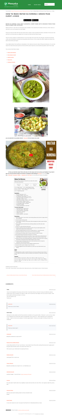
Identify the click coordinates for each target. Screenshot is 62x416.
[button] (41, 189)
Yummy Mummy (10, 363)
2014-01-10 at (52, 354)
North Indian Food (20, 268)
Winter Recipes (44, 268)
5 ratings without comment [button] (23, 410)
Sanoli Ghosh (9, 400)
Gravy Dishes (13, 268)
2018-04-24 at (52, 289)
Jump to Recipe (27, 20)
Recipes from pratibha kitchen (13, 342)
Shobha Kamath (10, 354)
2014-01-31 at (52, 334)
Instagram (23, 175)
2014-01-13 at (52, 342)
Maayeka (26, 138)
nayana (8, 380)
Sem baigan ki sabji (12, 54)
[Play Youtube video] (31, 155)
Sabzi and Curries (28, 268)
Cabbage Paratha (11, 62)
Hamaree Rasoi (10, 390)
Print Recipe (35, 20)
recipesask (9, 334)
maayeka (39, 173)
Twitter (18, 175)
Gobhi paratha (11, 57)
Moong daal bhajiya (12, 52)
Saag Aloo (10, 59)
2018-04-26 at (52, 304)
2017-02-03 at (52, 325)
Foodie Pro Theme (39, 413)
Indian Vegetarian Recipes (26, 374)
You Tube (30, 175)
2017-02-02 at (52, 312)
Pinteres (10, 175)
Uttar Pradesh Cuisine (36, 268)
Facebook (15, 175)
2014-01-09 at (52, 371)
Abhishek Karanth (10, 371)
